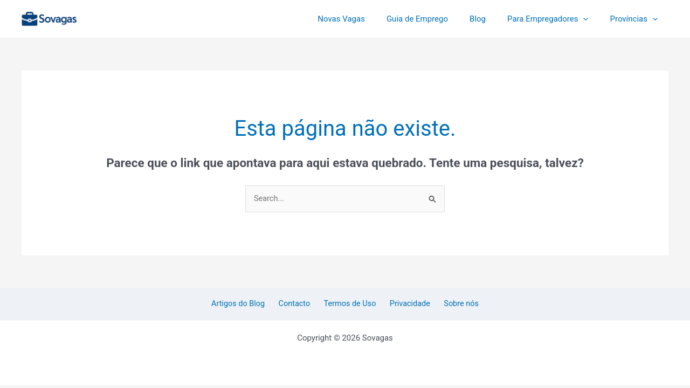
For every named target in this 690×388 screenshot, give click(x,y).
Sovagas (104, 17)
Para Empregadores (555, 19)
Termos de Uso (350, 304)
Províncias (636, 19)
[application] (591, 19)
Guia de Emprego (436, 19)
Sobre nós (454, 304)
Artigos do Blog (246, 304)
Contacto (298, 304)
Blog (491, 19)
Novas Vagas (365, 19)
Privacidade (406, 304)
